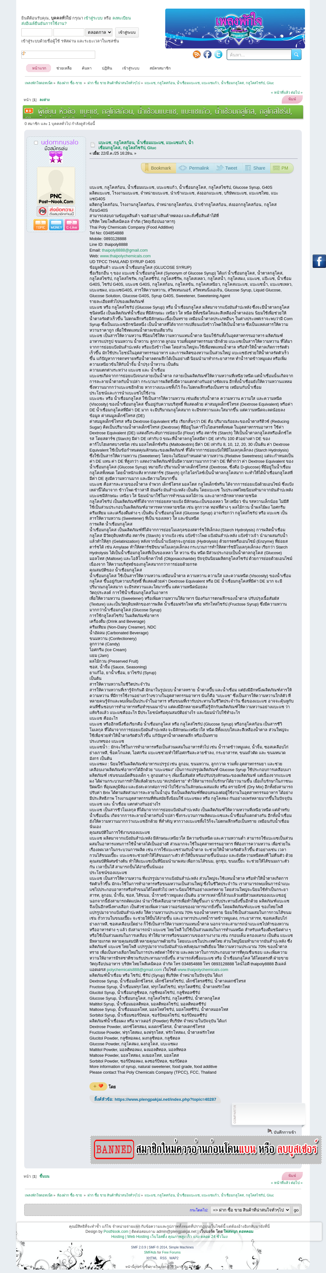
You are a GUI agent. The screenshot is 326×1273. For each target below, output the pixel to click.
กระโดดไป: (199, 1210)
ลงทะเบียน (121, 18)
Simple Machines (181, 1247)
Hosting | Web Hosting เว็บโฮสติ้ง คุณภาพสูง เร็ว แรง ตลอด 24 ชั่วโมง (169, 1236)
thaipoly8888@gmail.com (125, 250)
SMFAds (150, 1252)
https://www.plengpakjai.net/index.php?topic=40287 (165, 1099)
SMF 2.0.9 (138, 1247)
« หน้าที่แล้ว (280, 92)
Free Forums (171, 1252)
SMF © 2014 (158, 1247)
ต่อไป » (297, 92)
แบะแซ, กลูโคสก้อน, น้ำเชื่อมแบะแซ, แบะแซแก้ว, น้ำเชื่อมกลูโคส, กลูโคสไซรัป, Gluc (145, 145)
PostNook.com (115, 1231)
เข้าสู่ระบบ (93, 18)
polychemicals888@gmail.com (134, 969)
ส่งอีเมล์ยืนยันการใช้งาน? (44, 23)
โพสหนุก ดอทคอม (238, 1231)
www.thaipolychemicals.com (125, 256)
